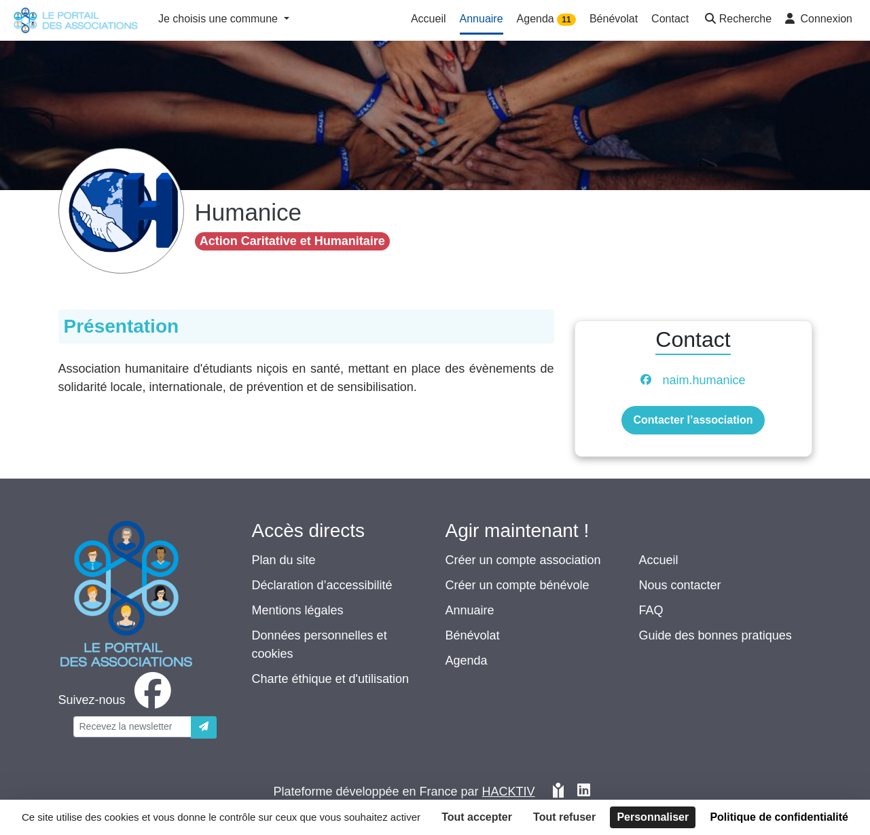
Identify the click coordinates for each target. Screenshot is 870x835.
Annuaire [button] (481, 18)
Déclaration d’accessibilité (322, 585)
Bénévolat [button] (614, 18)
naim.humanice (703, 380)
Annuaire (470, 610)
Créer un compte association (523, 560)
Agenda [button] (546, 19)
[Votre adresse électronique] (132, 726)
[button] (737, 20)
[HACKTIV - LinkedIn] (583, 792)
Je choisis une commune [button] (219, 18)
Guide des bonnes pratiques (715, 635)
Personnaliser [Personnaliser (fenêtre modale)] (653, 817)
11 (566, 19)
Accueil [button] (428, 18)
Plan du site (284, 560)
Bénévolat (473, 635)
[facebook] (117, 700)
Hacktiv (508, 791)
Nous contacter (680, 585)
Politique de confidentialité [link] (779, 817)
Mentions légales (298, 610)
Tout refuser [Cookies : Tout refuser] (564, 817)
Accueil (658, 560)
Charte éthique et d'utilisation (331, 679)
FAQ (651, 610)
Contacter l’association (693, 420)
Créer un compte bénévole (518, 585)
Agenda (467, 660)
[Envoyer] (204, 727)
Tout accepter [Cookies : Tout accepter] (476, 817)
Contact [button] (670, 18)
